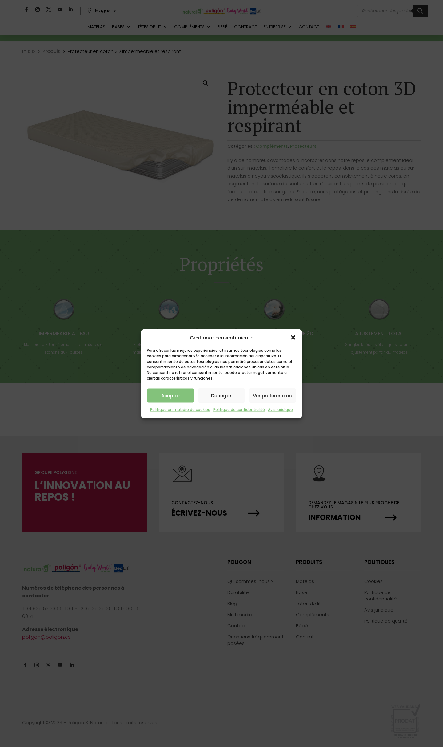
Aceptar (170, 395)
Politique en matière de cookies (180, 409)
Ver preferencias (272, 395)
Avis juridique (280, 409)
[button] (293, 338)
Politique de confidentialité (239, 409)
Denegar (221, 395)
